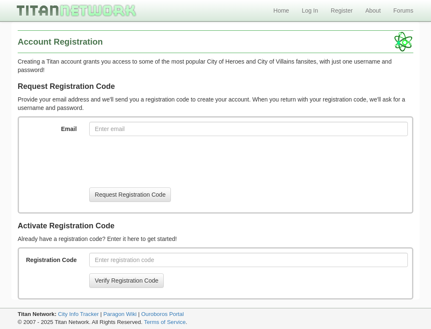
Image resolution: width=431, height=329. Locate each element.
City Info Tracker (78, 314)
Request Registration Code (130, 194)
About (373, 10)
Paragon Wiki (119, 314)
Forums (403, 10)
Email (69, 129)
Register (342, 10)
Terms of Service (165, 322)
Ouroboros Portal (162, 314)
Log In (310, 10)
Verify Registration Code (126, 280)
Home (281, 10)
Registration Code (51, 260)
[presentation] (153, 161)
